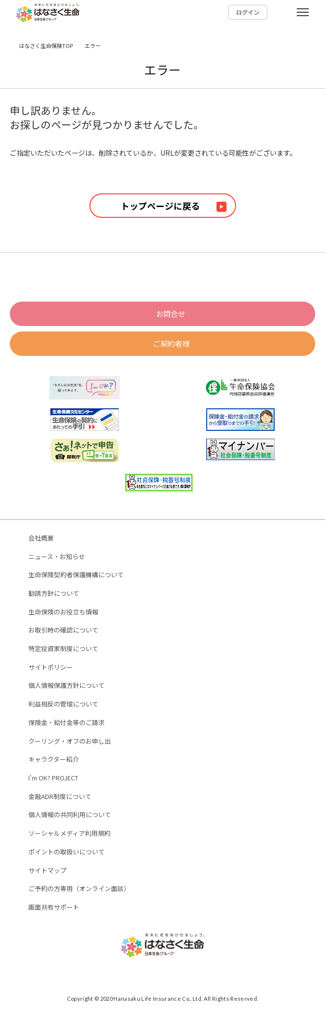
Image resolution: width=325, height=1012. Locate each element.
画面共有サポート (53, 907)
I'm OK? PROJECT (53, 778)
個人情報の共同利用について (69, 815)
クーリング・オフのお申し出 (69, 741)
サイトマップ (47, 870)
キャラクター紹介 (53, 759)
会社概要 (41, 538)
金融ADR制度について (59, 796)
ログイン (248, 12)
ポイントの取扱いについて (66, 852)
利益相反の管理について (63, 704)
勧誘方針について (53, 593)
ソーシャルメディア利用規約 (69, 833)
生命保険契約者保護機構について (76, 575)
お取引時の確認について (63, 630)
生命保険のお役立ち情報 (63, 612)
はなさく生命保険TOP (46, 45)
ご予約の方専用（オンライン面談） (79, 889)
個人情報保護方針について (66, 685)
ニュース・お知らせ (56, 557)
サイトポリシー (50, 667)
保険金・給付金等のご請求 (66, 723)
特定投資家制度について (63, 649)
